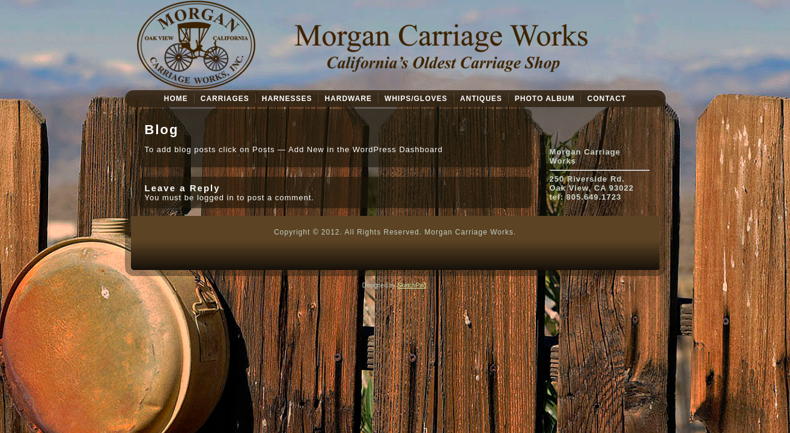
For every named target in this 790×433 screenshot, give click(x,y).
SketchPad (411, 285)
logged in (215, 197)
